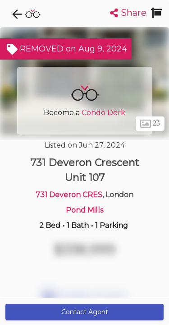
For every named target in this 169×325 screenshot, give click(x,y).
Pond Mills (84, 210)
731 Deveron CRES (69, 194)
